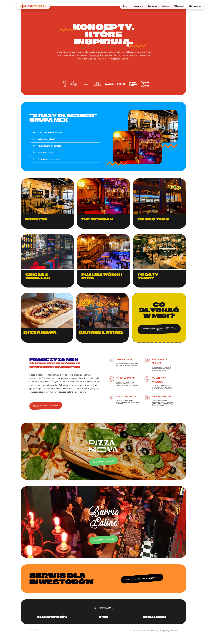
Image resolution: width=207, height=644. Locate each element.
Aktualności (179, 6)
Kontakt (165, 6)
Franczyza (152, 6)
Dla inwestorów (195, 6)
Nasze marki (138, 6)
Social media (154, 616)
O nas (125, 6)
